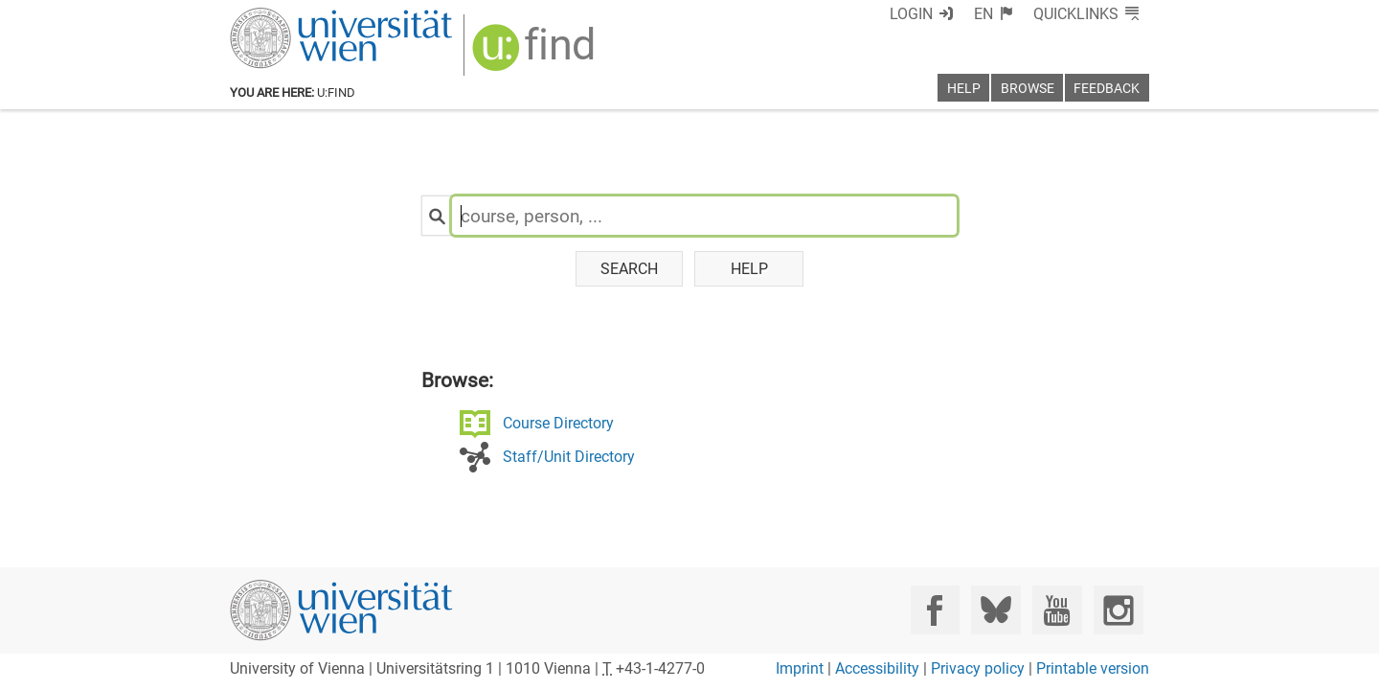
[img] (536, 54)
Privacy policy (978, 668)
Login (911, 14)
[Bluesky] (995, 610)
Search (629, 269)
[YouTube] (1056, 610)
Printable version (1092, 668)
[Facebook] (935, 610)
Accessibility (877, 668)
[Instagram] (1118, 610)
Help (749, 269)
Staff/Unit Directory (569, 457)
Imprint (800, 668)
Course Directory (558, 423)
